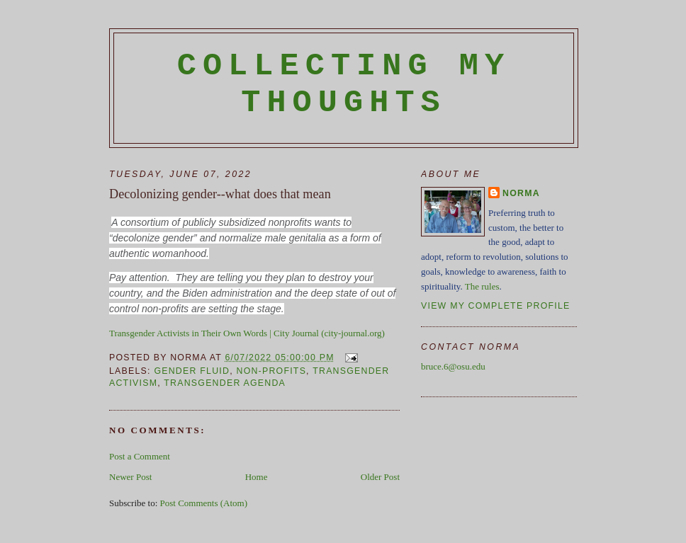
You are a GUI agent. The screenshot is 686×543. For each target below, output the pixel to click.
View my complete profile (495, 306)
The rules (482, 286)
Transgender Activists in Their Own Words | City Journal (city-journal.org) (247, 333)
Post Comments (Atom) (204, 503)
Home (256, 476)
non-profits (271, 371)
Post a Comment (139, 456)
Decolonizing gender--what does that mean (220, 194)
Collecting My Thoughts (344, 84)
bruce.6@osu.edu (453, 366)
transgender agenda (225, 383)
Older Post (380, 476)
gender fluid (192, 371)
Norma (521, 193)
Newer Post (130, 476)
